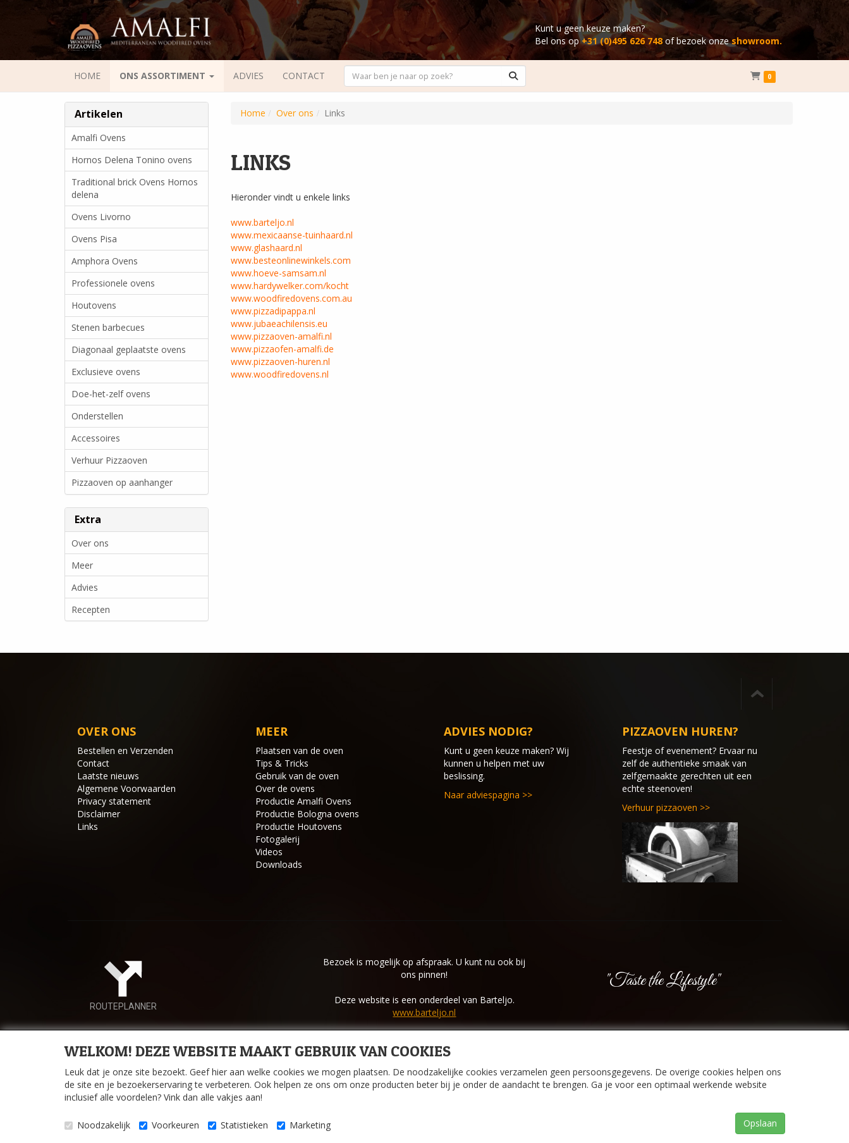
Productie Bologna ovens (307, 814)
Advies (84, 587)
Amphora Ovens (104, 261)
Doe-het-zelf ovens (110, 394)
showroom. (756, 41)
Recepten (90, 609)
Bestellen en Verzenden (125, 750)
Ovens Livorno (101, 217)
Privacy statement (114, 801)
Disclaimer (98, 814)
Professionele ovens (113, 283)
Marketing (304, 1125)
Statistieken (238, 1125)
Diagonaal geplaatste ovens (128, 349)
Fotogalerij (277, 839)
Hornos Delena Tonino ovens (131, 160)
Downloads (278, 864)
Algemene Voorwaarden (126, 788)
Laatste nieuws (108, 776)
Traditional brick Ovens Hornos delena (134, 188)
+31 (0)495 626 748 (622, 41)
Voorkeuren (169, 1125)
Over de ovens (285, 788)
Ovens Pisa (94, 239)
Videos (269, 852)
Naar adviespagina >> (488, 795)
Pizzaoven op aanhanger (122, 482)
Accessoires (95, 438)
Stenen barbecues (108, 327)
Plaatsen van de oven (299, 750)
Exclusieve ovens (105, 372)
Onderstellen (97, 416)
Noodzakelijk (97, 1125)
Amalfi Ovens (98, 138)
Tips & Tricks (281, 763)
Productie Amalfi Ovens (303, 801)
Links (87, 826)
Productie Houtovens (298, 826)
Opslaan (760, 1123)
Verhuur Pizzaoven (109, 460)
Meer (82, 565)
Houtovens (93, 305)
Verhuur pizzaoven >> (666, 807)
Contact (93, 763)
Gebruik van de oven (297, 776)
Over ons (90, 543)
